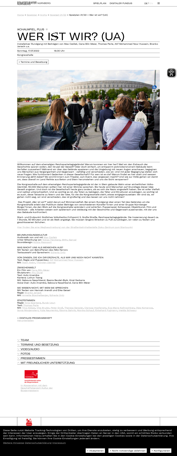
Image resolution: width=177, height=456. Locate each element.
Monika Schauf (85, 310)
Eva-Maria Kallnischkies (121, 308)
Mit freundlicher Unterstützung (48, 362)
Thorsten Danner (46, 262)
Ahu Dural (37, 272)
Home (20, 15)
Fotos (25, 353)
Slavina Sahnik (67, 310)
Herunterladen (25, 320)
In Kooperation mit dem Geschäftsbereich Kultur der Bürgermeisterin (37, 388)
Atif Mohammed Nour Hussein (66, 260)
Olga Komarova (144, 308)
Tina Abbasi (28, 308)
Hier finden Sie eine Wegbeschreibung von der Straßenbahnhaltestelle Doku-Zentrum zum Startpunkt (75, 227)
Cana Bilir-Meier (40, 270)
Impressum (59, 442)
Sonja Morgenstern (28, 310)
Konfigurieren (162, 450)
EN (151, 5)
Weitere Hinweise (13, 442)
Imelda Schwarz (127, 310)
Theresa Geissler (73, 308)
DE (146, 5)
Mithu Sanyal (69, 239)
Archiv (43, 15)
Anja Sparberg (33, 303)
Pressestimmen (33, 358)
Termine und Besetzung (34, 62)
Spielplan (99, 5)
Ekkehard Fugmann (106, 310)
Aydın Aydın (28, 262)
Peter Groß (57, 308)
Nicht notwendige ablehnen (129, 450)
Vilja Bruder (43, 308)
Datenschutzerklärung (38, 442)
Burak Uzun (48, 303)
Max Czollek (50, 237)
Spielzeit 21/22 (58, 15)
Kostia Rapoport (42, 242)
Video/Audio (30, 348)
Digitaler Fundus (121, 5)
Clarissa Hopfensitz (95, 308)
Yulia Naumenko (49, 310)
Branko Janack (33, 293)
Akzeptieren (96, 450)
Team (25, 339)
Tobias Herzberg (51, 239)
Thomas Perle (31, 305)
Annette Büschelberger (35, 295)
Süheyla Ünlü (58, 252)
